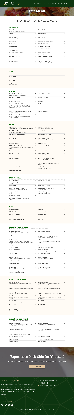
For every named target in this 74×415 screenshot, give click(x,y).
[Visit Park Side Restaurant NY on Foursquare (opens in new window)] (9, 405)
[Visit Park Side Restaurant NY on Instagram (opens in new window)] (12, 405)
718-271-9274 (46, 382)
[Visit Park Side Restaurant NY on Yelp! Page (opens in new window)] (6, 405)
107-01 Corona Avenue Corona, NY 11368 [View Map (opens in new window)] (48, 380)
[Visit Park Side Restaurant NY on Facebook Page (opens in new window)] (2, 405)
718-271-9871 (46, 383)
